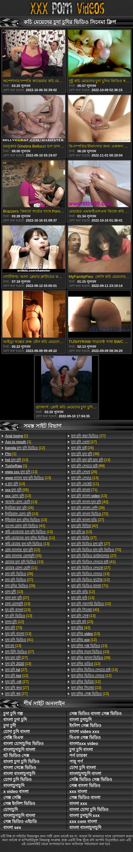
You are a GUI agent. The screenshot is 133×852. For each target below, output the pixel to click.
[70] (96, 550)
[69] (87, 466)
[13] (16, 460)
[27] (19, 580)
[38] (85, 454)
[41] (25, 526)
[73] (13, 628)
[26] (17, 490)
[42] (89, 502)
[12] (25, 448)
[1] (16, 436)
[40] (85, 610)
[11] (30, 538)
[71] (84, 490)
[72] (89, 514)
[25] (23, 556)
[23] (82, 622)
